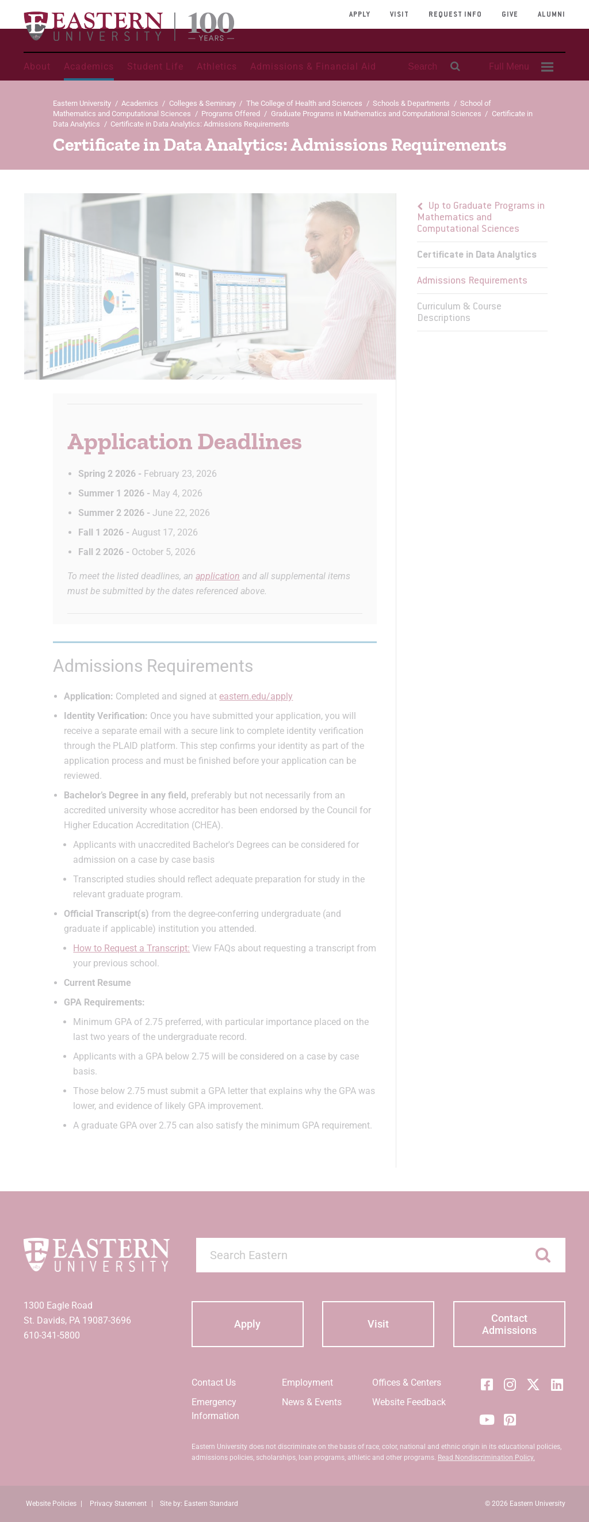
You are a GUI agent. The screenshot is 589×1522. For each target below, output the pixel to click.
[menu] (482, 262)
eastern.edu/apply (256, 696)
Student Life (155, 66)
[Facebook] (486, 1384)
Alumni (551, 15)
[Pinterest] (510, 1419)
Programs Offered (230, 113)
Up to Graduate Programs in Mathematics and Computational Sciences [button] (481, 218)
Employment (307, 1382)
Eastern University (82, 103)
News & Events (312, 1402)
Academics (89, 66)
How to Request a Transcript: (131, 948)
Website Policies (51, 1504)
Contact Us (214, 1382)
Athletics (217, 66)
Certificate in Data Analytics (477, 255)
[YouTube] (486, 1419)
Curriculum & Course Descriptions (459, 313)
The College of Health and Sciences (304, 103)
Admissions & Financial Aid (313, 66)
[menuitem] (519, 67)
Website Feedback (409, 1402)
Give (510, 15)
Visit (399, 15)
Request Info (455, 15)
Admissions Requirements (472, 281)
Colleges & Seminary (202, 103)
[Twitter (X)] (533, 1384)
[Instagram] (510, 1384)
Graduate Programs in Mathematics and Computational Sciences (376, 113)
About (37, 66)
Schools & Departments (411, 103)
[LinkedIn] (556, 1384)
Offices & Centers (406, 1382)
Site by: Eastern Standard (199, 1504)
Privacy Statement (118, 1504)
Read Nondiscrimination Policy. (486, 1458)
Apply (359, 15)
